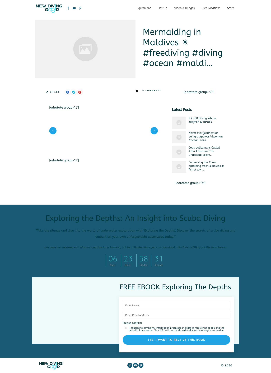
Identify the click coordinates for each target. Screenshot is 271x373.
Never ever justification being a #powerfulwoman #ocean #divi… (206, 136)
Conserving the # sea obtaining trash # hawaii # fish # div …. (206, 166)
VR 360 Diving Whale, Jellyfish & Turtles (203, 120)
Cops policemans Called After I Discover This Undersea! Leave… (204, 151)
